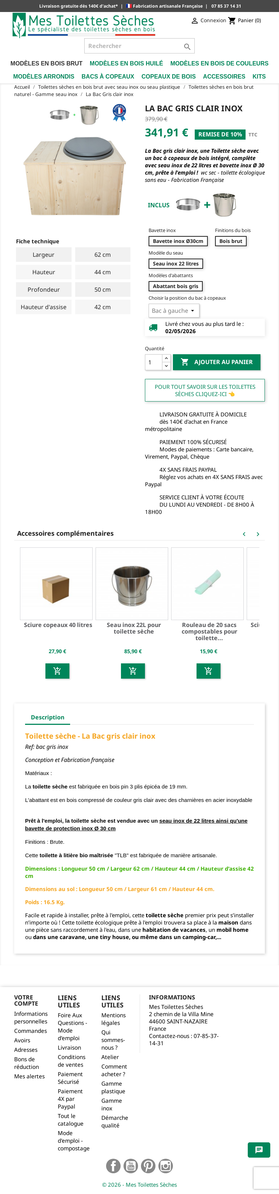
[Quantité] (153, 362)
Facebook (113, 1166)
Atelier (110, 1057)
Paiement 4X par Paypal (70, 1098)
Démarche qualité (114, 1121)
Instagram (165, 1166)
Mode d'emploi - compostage (74, 1140)
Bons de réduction (26, 1063)
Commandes (30, 1031)
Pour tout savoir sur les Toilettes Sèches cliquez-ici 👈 (205, 390)
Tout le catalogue (71, 1119)
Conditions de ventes (71, 1061)
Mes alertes (29, 1076)
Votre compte (26, 1000)
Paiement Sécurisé (70, 1078)
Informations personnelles (31, 1017)
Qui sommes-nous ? (113, 1040)
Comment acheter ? (114, 1070)
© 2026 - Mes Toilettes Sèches (139, 1184)
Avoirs (22, 1040)
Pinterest (148, 1166)
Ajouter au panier (217, 362)
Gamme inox (111, 1104)
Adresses (25, 1050)
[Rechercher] (139, 45)
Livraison (69, 1047)
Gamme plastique (113, 1087)
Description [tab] (47, 717)
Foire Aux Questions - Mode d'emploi (72, 1026)
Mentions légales (113, 1019)
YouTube (131, 1166)
